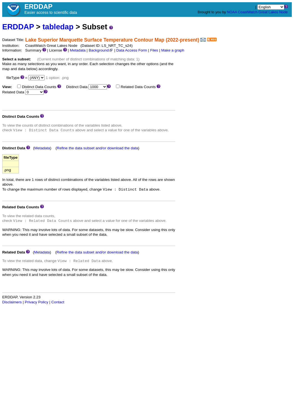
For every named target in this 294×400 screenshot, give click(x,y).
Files (154, 50)
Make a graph (172, 50)
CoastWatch (247, 12)
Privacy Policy (36, 302)
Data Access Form (131, 50)
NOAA (232, 12)
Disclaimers (12, 302)
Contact (57, 302)
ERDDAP (18, 26)
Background (101, 50)
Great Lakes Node (273, 12)
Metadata (78, 50)
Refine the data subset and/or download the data (97, 148)
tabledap (58, 26)
